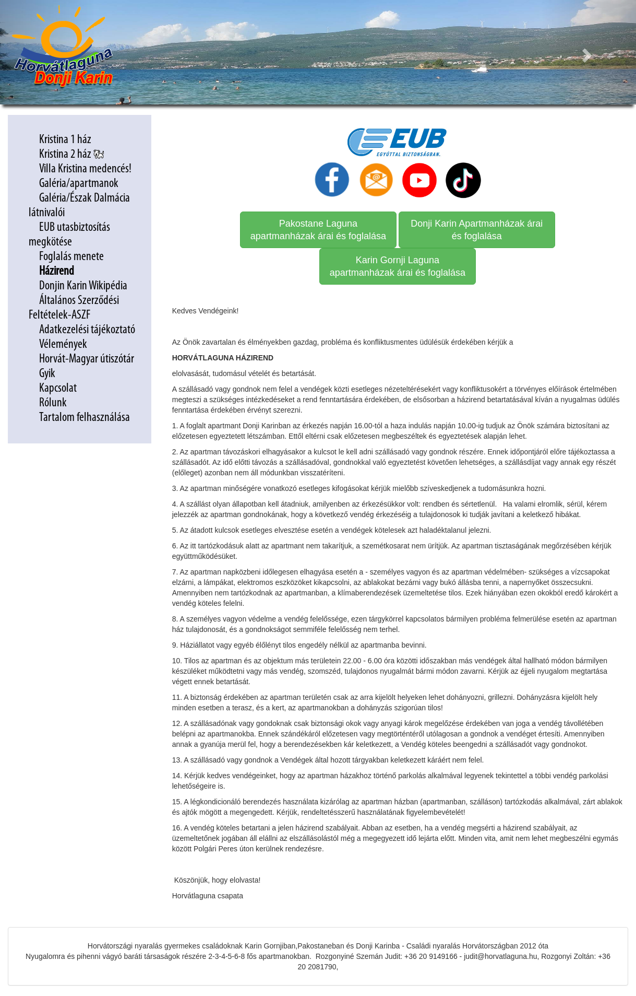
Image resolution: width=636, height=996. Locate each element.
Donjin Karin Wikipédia (83, 286)
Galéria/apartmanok (80, 184)
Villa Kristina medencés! (85, 169)
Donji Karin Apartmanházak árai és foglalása (477, 229)
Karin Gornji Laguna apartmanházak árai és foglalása (397, 266)
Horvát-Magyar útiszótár (86, 359)
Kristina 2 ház (71, 154)
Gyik (47, 374)
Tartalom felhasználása (84, 418)
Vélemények (63, 344)
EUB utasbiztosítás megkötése (69, 235)
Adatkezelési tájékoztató (88, 330)
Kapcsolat (58, 388)
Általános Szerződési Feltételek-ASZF (74, 308)
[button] (588, 52)
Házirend (57, 271)
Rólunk (53, 403)
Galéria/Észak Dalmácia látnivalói (79, 205)
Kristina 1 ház (65, 140)
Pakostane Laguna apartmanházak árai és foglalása (318, 229)
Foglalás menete (71, 257)
